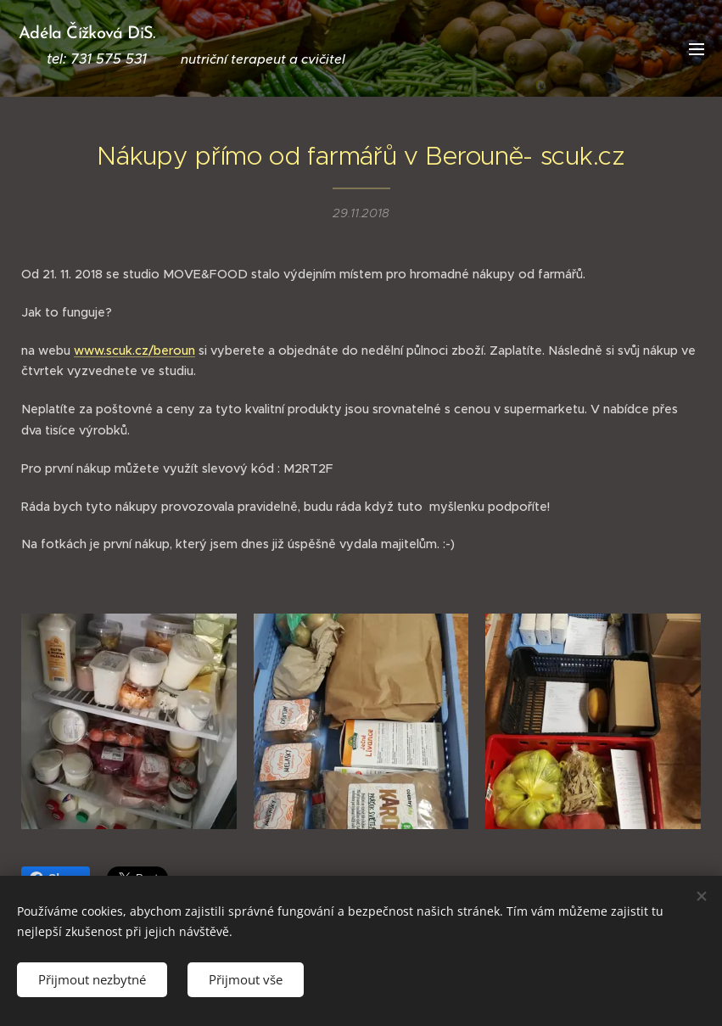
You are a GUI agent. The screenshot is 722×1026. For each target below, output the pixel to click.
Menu (696, 49)
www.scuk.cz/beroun (134, 349)
